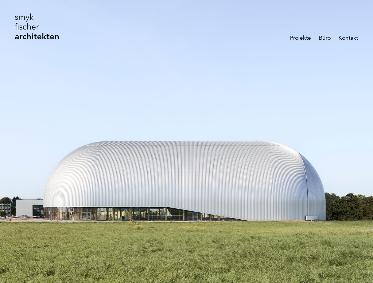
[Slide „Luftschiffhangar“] (186, 141)
